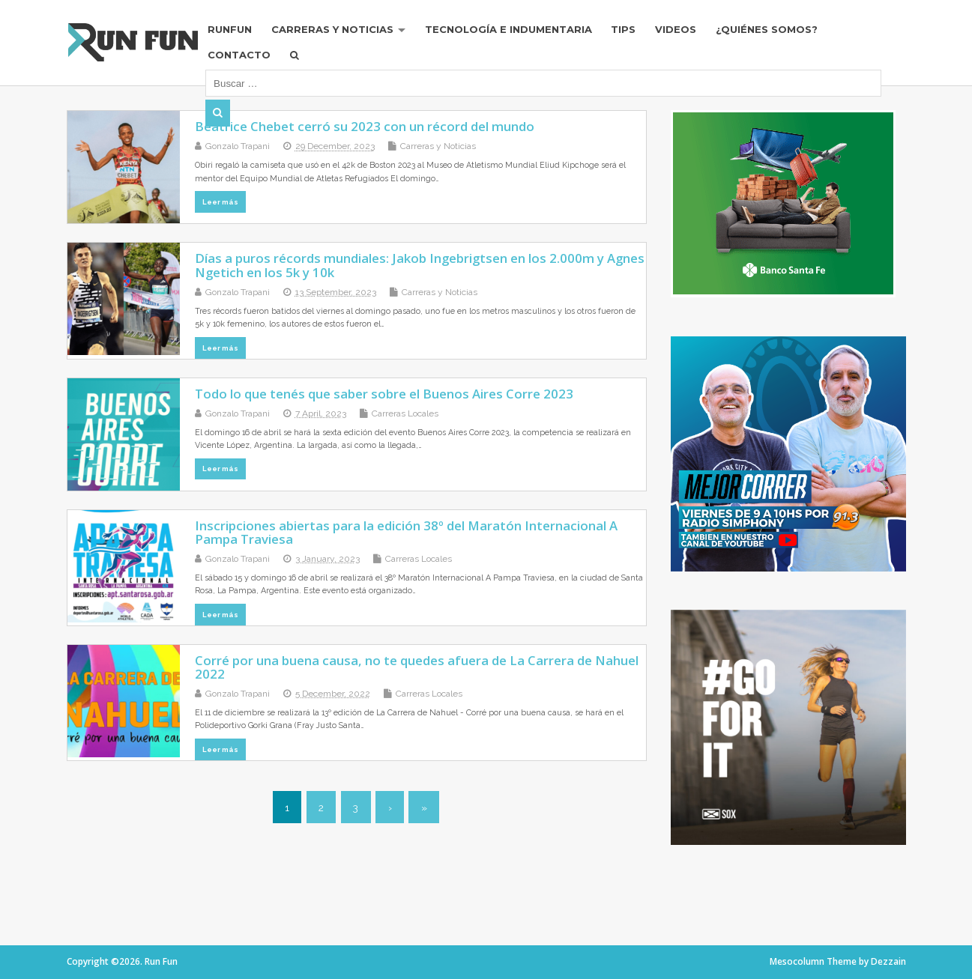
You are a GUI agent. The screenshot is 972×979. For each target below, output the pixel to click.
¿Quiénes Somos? (779, 30)
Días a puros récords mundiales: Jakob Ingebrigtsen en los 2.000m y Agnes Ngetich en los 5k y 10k (420, 264)
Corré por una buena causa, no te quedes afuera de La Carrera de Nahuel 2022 (417, 667)
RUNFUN (239, 30)
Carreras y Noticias (342, 30)
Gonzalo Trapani (237, 146)
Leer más (220, 202)
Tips (635, 30)
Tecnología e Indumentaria (519, 30)
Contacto (248, 55)
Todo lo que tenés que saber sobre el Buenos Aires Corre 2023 (384, 393)
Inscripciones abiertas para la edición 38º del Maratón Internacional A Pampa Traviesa (406, 532)
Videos (687, 30)
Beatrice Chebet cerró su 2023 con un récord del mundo (364, 126)
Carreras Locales (405, 413)
